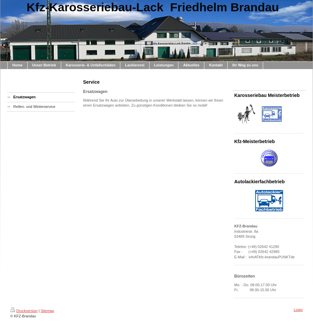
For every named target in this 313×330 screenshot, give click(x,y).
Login (298, 310)
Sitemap (47, 311)
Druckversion (24, 311)
